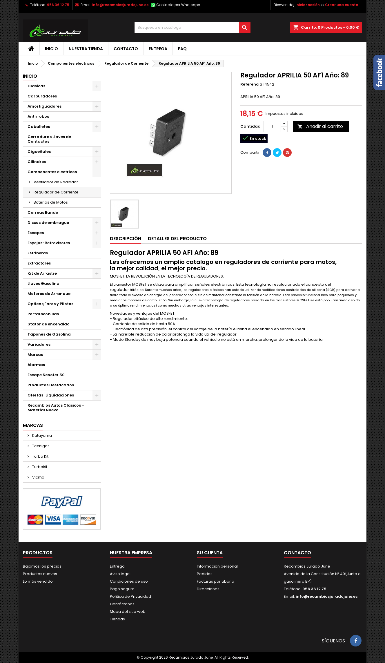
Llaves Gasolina (43, 283)
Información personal (217, 566)
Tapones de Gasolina (49, 334)
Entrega (158, 49)
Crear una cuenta (341, 4)
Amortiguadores (44, 106)
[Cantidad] (272, 126)
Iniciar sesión (307, 4)
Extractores (39, 263)
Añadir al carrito (320, 126)
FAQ (182, 49)
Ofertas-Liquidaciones (51, 395)
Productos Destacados (51, 385)
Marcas (35, 354)
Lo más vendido (38, 581)
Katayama (41, 435)
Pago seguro (122, 589)
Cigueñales (39, 151)
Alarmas (36, 364)
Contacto (126, 49)
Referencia (251, 84)
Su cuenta (210, 552)
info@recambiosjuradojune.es (120, 4)
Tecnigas (40, 446)
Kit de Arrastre (42, 273)
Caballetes (39, 126)
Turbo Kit (39, 456)
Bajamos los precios (42, 566)
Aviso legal (120, 574)
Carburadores (42, 96)
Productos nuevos (40, 574)
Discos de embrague (48, 222)
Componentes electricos (52, 172)
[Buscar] (192, 27)
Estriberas (38, 253)
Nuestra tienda (86, 49)
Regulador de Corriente (56, 192)
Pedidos (205, 574)
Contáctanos (122, 604)
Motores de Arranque (49, 293)
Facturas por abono (215, 581)
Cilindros (37, 161)
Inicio (51, 49)
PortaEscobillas (43, 314)
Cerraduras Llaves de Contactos (49, 139)
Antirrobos (38, 116)
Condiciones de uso (129, 581)
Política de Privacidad (130, 596)
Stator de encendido (49, 324)
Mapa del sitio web (128, 611)
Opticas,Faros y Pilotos (50, 304)
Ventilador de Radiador (56, 182)
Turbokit (39, 467)
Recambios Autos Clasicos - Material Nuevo (56, 408)
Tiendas (117, 619)
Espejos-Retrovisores (49, 243)
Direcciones (208, 589)
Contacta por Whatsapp (178, 4)
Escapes (36, 233)
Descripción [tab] (125, 238)
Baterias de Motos (51, 202)
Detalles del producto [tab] (177, 238)
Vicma (37, 477)
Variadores (39, 344)
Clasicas (36, 86)
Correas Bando (43, 212)
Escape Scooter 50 (46, 375)
